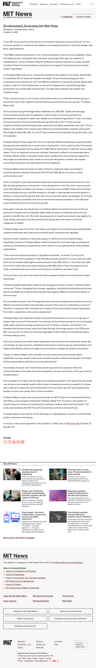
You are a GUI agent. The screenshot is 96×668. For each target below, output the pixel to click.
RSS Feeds (67, 601)
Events (28, 658)
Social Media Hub (41, 661)
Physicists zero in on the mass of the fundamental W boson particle (79, 472)
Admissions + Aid (67, 4)
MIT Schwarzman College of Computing (22, 588)
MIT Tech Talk (73, 423)
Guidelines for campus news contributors (71, 619)
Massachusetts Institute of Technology (32, 653)
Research (43, 4)
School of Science (13, 584)
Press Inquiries (9, 601)
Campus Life (40, 644)
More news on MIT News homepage (18, 538)
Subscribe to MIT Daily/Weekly (25, 611)
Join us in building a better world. (81, 645)
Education (34, 4)
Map (23, 658)
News (56, 644)
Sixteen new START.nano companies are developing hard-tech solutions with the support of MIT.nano (34, 494)
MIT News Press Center (43, 596)
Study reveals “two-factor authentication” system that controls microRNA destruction (34, 515)
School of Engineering (15, 574)
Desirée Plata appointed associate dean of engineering (32, 472)
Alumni (20, 647)
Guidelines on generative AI (25, 626)
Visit (19, 658)
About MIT (40, 647)
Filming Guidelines (41, 601)
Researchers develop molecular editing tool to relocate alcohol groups (78, 493)
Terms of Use (68, 596)
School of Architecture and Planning (21, 571)
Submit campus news (25, 619)
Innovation (54, 4)
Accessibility (29, 661)
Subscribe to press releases (71, 611)
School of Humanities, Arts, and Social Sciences (26, 578)
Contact (48, 658)
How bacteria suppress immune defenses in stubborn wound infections (79, 514)
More (79, 4)
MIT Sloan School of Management (20, 581)
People (35, 658)
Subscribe (68, 17)
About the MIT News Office (15, 596)
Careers (41, 658)
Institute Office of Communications (68, 562)
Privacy (20, 661)
